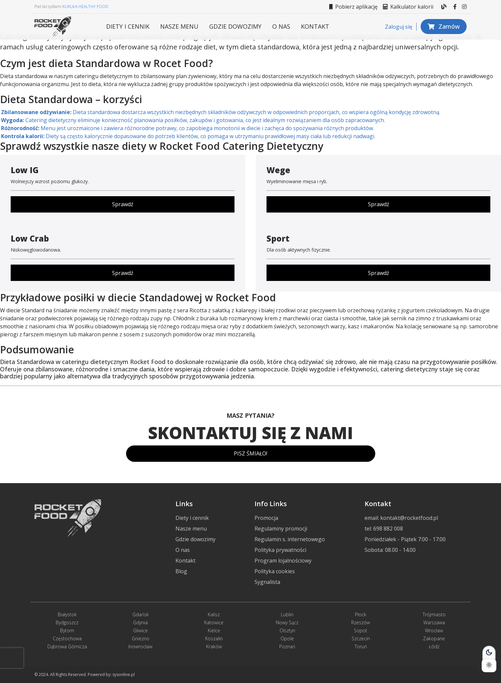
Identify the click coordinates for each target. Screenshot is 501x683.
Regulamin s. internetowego (290, 539)
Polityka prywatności (280, 550)
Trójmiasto (434, 614)
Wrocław (434, 630)
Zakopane (434, 638)
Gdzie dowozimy (235, 26)
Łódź (434, 646)
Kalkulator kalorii (408, 6)
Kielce (214, 630)
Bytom (67, 630)
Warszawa (434, 622)
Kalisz (214, 614)
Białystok (67, 614)
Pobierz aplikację (353, 6)
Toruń (361, 646)
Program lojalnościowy (283, 560)
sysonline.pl (123, 674)
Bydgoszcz (67, 622)
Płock (360, 614)
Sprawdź (122, 204)
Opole (287, 638)
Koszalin (214, 638)
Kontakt (315, 26)
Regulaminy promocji (281, 528)
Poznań (287, 646)
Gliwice (140, 630)
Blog (181, 571)
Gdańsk (140, 614)
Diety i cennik (127, 26)
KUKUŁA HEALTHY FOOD (85, 6)
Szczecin (361, 638)
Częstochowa (67, 638)
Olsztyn (287, 630)
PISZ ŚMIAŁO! (250, 453)
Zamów (444, 26)
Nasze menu (179, 26)
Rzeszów (360, 622)
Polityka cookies (275, 571)
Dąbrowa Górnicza (67, 646)
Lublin (287, 614)
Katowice (213, 622)
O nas (281, 26)
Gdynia (140, 622)
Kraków (214, 646)
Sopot (360, 630)
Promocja (266, 518)
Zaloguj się (398, 26)
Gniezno (140, 638)
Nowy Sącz (287, 622)
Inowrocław (140, 646)
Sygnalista (267, 582)
